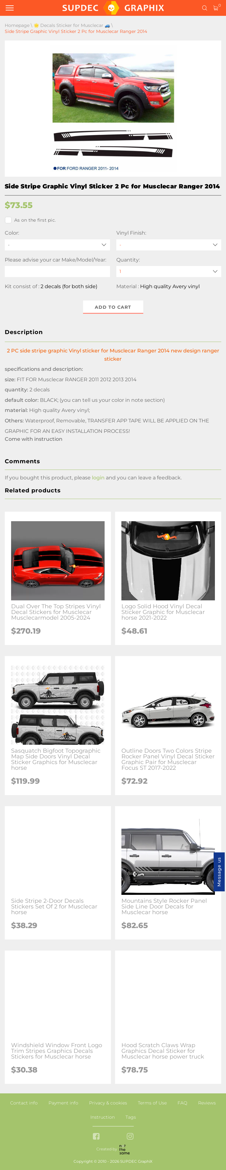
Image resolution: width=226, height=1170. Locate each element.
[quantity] (169, 271)
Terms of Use (152, 1103)
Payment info (63, 1103)
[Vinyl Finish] (169, 244)
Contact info (24, 1103)
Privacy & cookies (108, 1103)
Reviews (207, 1103)
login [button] (98, 478)
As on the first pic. (30, 220)
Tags (131, 1117)
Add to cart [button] (113, 307)
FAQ (182, 1103)
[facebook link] (96, 1137)
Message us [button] (219, 872)
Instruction (102, 1117)
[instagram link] (130, 1137)
